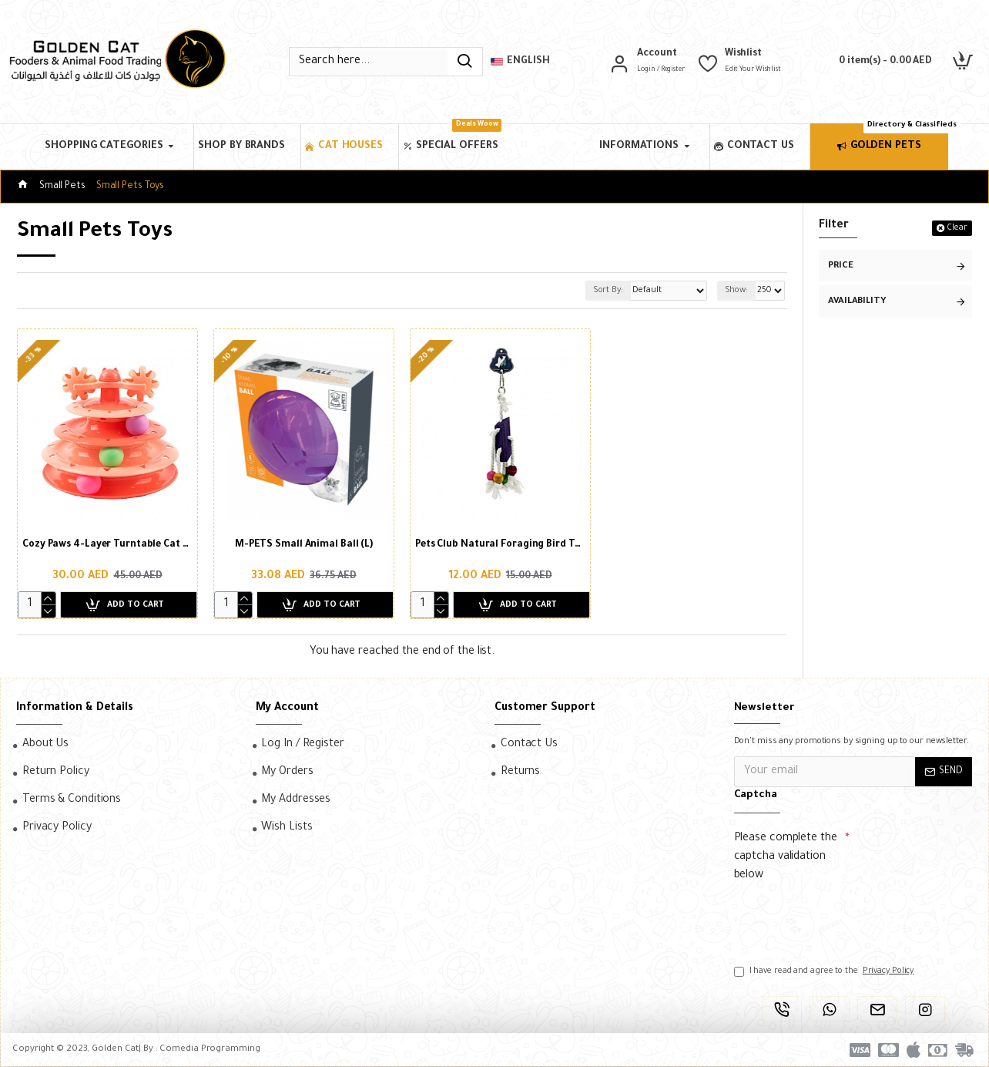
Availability (857, 302)
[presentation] (842, 916)
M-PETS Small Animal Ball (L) (304, 545)
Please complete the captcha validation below (785, 857)
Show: (734, 290)
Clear (957, 228)
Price (840, 266)
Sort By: (587, 290)
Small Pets (62, 186)
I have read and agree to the (825, 971)
